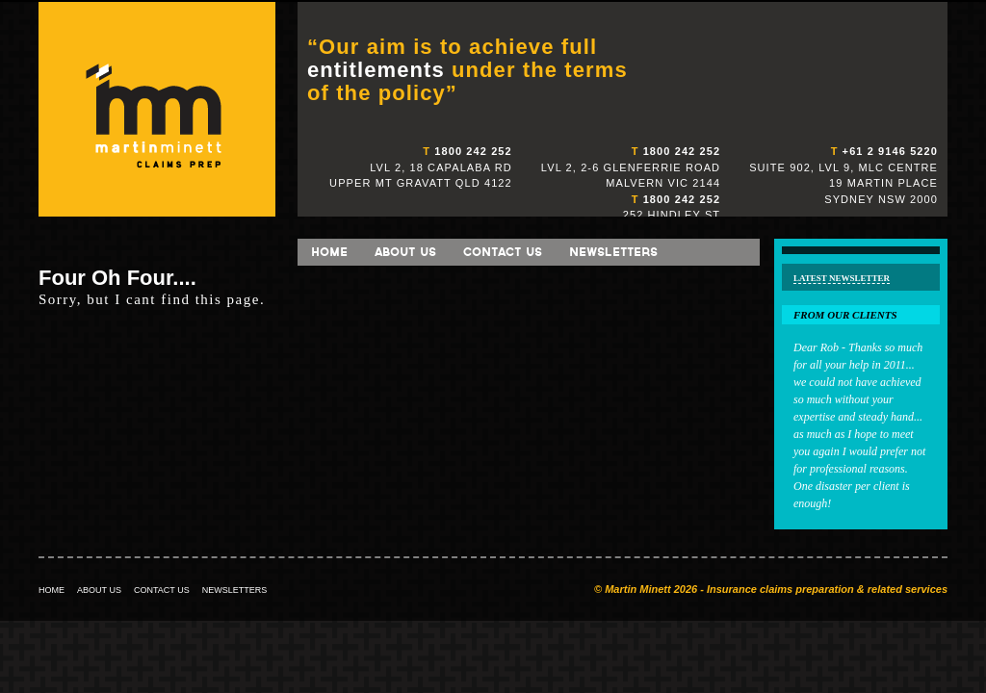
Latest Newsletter (841, 278)
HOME (52, 590)
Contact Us (502, 251)
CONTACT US (162, 590)
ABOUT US (99, 590)
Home (329, 251)
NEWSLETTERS (235, 590)
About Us (405, 251)
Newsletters (613, 251)
